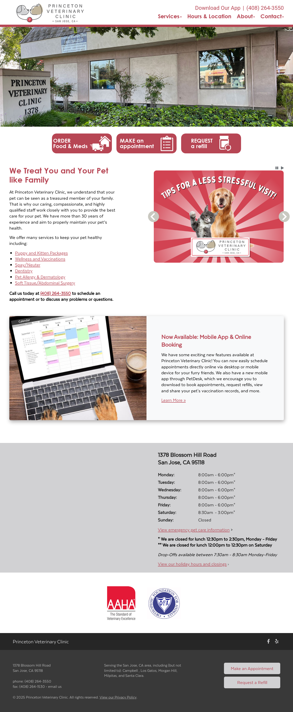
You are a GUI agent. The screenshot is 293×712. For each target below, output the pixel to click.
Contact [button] (272, 16)
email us (55, 686)
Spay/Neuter (27, 264)
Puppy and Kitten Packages (41, 252)
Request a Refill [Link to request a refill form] (252, 682)
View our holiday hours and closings (192, 563)
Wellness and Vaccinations (40, 258)
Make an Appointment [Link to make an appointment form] (252, 668)
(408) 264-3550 (55, 293)
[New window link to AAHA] (121, 602)
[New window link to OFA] (164, 602)
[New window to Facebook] (268, 641)
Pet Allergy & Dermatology (40, 276)
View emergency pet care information (194, 529)
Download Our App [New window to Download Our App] (217, 8)
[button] (50, 12)
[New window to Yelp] (276, 641)
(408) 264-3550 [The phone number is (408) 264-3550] (265, 8)
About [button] (246, 16)
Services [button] (170, 16)
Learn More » (173, 400)
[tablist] (218, 268)
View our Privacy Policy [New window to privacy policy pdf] (118, 697)
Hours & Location (209, 16)
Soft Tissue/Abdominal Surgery (45, 282)
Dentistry (24, 270)
